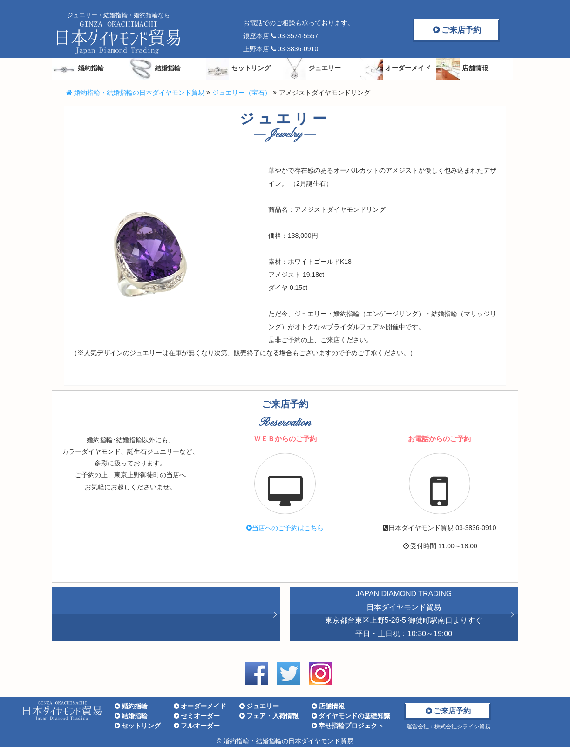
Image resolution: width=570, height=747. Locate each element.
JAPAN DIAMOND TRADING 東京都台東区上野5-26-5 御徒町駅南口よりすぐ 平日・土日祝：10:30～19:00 (404, 614)
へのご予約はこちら (285, 528)
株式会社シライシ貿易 (462, 726)
